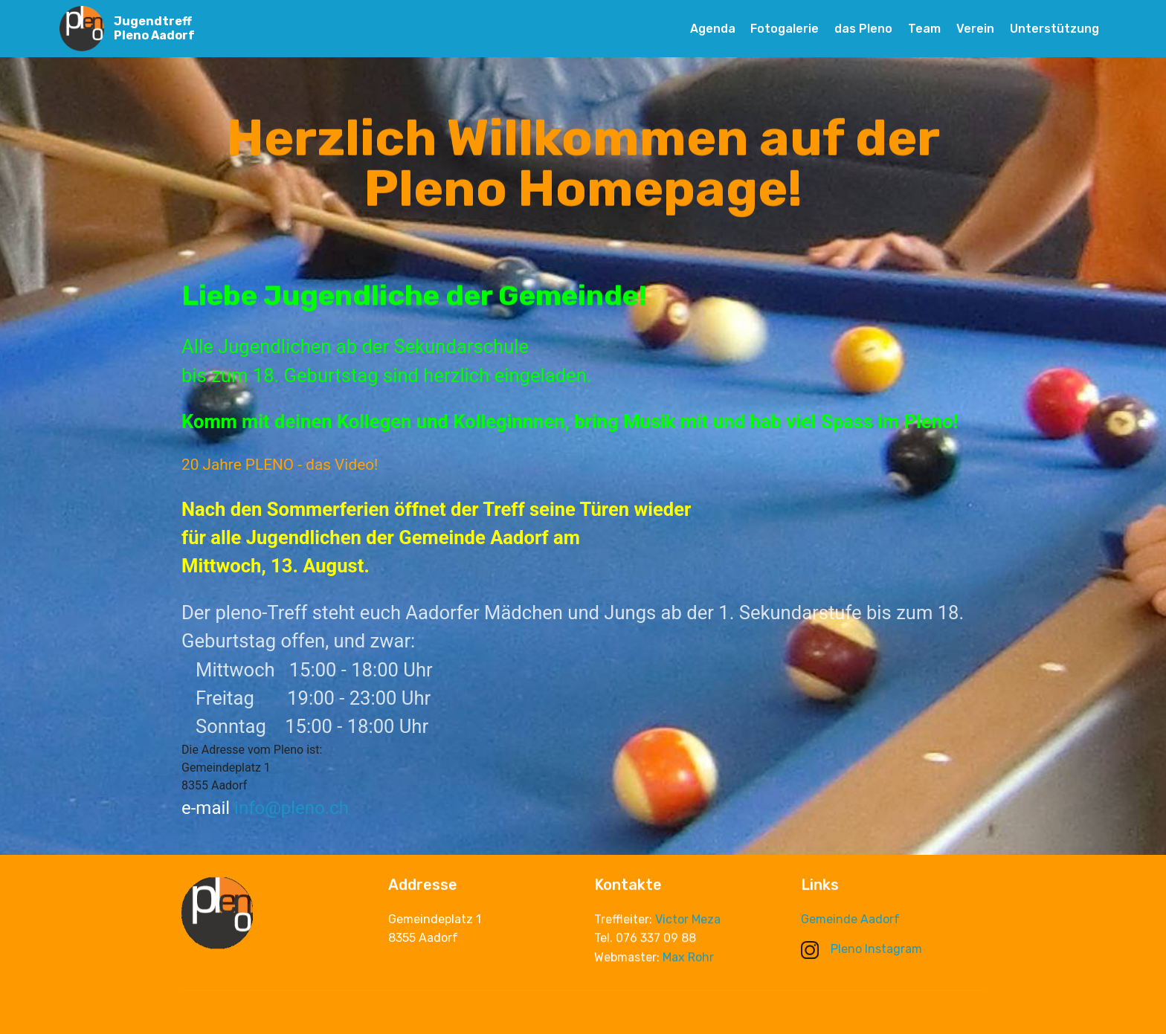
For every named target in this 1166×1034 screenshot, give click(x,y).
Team (924, 29)
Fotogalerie (784, 29)
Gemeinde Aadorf (850, 920)
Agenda (712, 29)
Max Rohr (688, 959)
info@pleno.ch (291, 808)
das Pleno (863, 29)
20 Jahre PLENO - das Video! (279, 465)
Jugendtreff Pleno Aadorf (154, 28)
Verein (975, 29)
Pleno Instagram (861, 949)
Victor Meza (688, 921)
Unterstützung (1054, 29)
